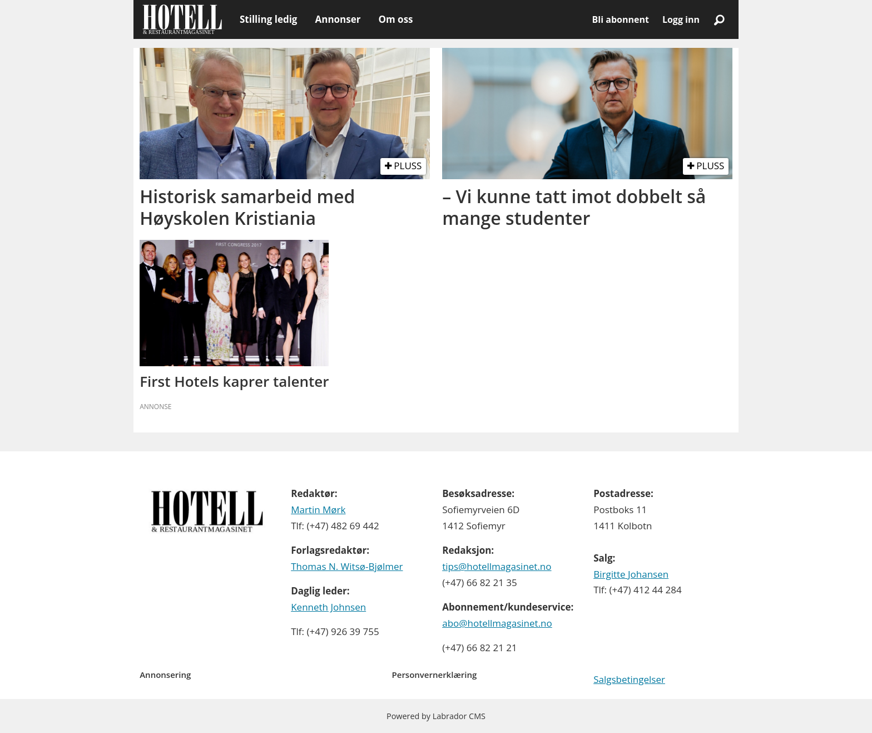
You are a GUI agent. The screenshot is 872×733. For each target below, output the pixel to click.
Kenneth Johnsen (328, 607)
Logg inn (681, 19)
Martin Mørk (318, 509)
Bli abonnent (620, 19)
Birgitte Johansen (630, 574)
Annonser (337, 19)
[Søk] (719, 19)
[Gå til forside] (182, 19)
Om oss (395, 19)
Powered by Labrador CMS (436, 716)
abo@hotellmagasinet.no (497, 623)
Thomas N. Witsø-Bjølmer (347, 566)
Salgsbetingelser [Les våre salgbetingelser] (629, 679)
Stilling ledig (268, 19)
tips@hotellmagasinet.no (496, 566)
